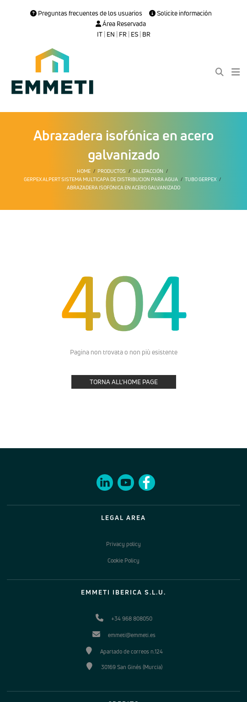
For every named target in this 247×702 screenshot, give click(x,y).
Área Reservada (121, 24)
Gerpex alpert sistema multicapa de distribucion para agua (101, 179)
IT (99, 34)
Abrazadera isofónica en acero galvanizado (123, 187)
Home (84, 171)
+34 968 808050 (131, 618)
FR (123, 34)
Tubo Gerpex (200, 179)
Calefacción (148, 171)
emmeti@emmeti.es (132, 635)
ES (134, 34)
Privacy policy (123, 544)
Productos (111, 171)
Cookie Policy (123, 560)
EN (111, 34)
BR (146, 34)
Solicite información (180, 13)
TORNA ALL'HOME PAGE (124, 381)
